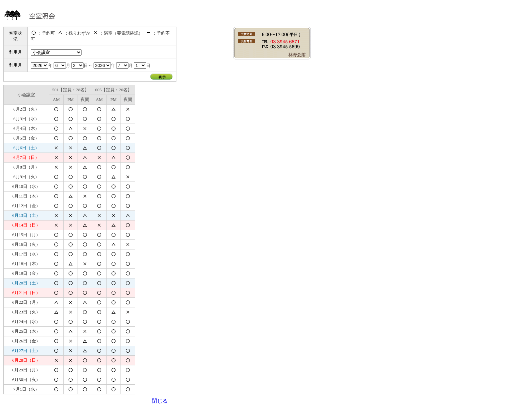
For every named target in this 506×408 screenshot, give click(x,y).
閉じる (160, 401)
